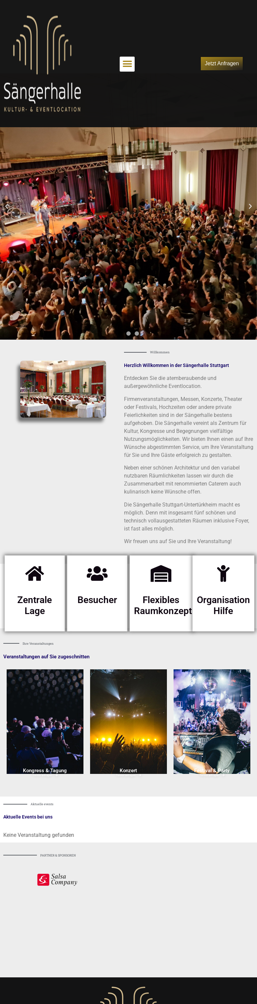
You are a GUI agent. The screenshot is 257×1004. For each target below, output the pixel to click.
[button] (127, 64)
